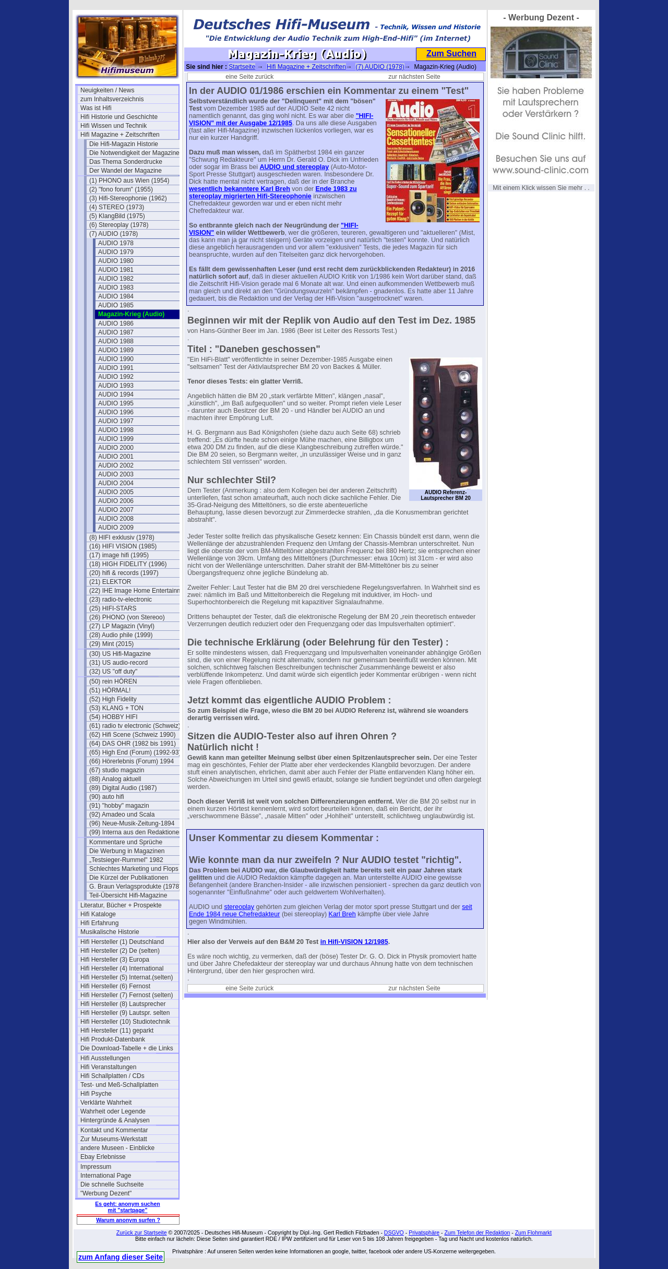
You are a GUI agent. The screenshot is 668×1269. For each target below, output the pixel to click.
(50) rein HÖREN (113, 681)
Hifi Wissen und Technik (113, 125)
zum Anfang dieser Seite (120, 1257)
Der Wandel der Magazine (125, 170)
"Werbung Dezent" (106, 1193)
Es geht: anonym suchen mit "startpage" (127, 1207)
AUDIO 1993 (116, 385)
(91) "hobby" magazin (119, 805)
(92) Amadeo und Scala (121, 814)
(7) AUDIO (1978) (113, 233)
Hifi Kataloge (98, 914)
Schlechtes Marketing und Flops (133, 868)
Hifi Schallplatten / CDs (112, 1076)
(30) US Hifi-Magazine (120, 653)
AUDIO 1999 (116, 438)
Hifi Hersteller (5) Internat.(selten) (126, 977)
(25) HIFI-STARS (112, 608)
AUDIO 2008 (116, 518)
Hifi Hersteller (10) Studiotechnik (125, 1021)
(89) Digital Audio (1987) (123, 788)
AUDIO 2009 (116, 527)
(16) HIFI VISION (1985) (123, 546)
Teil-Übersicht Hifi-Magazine (128, 895)
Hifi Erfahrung (99, 923)
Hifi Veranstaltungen (108, 1067)
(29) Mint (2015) (111, 644)
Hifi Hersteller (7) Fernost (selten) (126, 995)
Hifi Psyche (96, 1093)
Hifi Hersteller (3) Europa (114, 959)
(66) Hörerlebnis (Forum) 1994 (131, 761)
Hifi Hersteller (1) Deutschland (122, 941)
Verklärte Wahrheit (106, 1102)
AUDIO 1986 (116, 323)
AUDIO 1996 (116, 412)
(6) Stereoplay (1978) (118, 225)
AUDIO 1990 (116, 359)
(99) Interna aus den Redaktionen (136, 832)
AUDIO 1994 (116, 394)
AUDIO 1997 (116, 421)
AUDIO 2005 (116, 492)
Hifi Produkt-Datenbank (112, 1039)
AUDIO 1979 (116, 252)
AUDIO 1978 (116, 243)
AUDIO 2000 (116, 447)
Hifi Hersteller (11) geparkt (116, 1030)
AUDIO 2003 (116, 474)
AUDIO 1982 (116, 278)
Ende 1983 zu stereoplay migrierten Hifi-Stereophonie (273, 192)
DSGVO (394, 1232)
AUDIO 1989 (116, 350)
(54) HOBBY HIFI (113, 717)
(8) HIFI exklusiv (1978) (121, 537)
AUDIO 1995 (116, 403)
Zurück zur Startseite (141, 1232)
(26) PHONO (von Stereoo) (127, 617)
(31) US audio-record (118, 662)
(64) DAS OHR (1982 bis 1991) (132, 743)
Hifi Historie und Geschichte (119, 117)
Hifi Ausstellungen (105, 1058)
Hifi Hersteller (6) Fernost (115, 986)
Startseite (242, 66)
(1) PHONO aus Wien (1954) (129, 180)
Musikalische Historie (109, 932)
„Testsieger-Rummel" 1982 (126, 860)
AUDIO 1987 (116, 332)
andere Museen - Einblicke (117, 1148)
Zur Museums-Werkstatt (113, 1139)
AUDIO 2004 (116, 483)
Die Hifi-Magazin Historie (123, 144)
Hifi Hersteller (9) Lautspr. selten (125, 1012)
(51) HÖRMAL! (109, 690)
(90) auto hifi (106, 796)
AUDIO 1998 (116, 430)
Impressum (95, 1166)
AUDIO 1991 (116, 368)
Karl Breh (342, 914)
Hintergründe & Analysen (115, 1120)
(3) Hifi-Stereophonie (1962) (128, 198)
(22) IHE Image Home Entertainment (138, 590)
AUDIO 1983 (116, 287)
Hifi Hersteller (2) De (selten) (120, 950)
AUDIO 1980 (116, 261)
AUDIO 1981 (116, 269)
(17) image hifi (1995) (119, 555)
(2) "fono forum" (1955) (121, 189)
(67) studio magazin (116, 770)
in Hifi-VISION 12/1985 (354, 941)
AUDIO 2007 (116, 509)
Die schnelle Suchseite (112, 1184)
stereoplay (239, 907)
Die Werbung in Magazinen (127, 851)
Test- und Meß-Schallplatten (119, 1084)
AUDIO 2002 (116, 465)
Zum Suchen (451, 53)
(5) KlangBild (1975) (117, 216)
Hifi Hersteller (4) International (121, 968)
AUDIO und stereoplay (294, 167)
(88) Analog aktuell (115, 779)
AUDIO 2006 (116, 501)
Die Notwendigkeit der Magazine (134, 153)
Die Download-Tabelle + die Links (126, 1048)
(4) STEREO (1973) (116, 207)
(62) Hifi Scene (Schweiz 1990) (132, 734)
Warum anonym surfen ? (128, 1220)
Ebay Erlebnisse (103, 1156)
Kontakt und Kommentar (114, 1130)
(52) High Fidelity (113, 699)
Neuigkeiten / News (107, 90)
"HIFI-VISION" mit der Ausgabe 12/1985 (281, 119)
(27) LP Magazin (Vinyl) (121, 626)
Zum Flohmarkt (533, 1232)
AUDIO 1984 (116, 296)
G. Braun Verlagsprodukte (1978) (135, 886)
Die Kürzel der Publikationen (128, 877)
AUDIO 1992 (116, 376)
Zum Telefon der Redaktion (477, 1232)
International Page (105, 1175)
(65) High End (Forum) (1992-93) (135, 752)
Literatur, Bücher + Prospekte (121, 905)
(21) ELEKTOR (110, 581)
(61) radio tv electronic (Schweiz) (135, 725)
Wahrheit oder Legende (113, 1111)
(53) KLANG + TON (116, 708)
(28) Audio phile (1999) (120, 635)
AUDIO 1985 (116, 305)
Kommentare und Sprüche (125, 842)
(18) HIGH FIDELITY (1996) (128, 564)
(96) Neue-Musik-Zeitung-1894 (131, 823)
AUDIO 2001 (116, 456)
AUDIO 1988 (116, 341)
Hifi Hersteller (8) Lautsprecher (122, 1004)
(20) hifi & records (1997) (124, 573)
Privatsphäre (424, 1232)
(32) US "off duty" (113, 671)
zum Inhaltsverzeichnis (112, 99)
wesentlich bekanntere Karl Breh (239, 189)
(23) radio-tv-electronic (120, 599)
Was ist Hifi (96, 108)
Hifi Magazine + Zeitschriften (120, 134)
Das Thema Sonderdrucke (125, 161)
